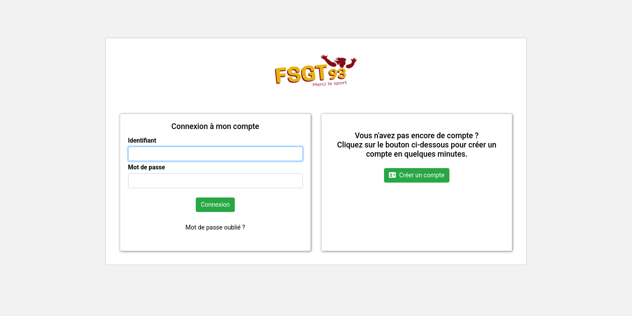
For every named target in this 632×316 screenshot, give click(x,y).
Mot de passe (146, 167)
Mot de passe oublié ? (215, 227)
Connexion (215, 204)
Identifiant (142, 140)
